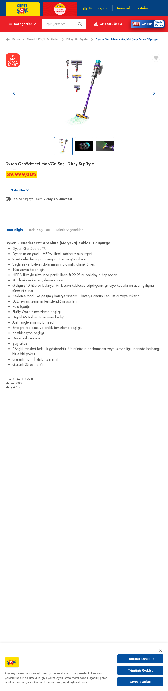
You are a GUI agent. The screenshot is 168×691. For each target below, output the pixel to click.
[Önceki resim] (14, 93)
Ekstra (18, 39)
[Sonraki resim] (154, 93)
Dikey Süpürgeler (79, 39)
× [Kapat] (160, 650)
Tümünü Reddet (140, 670)
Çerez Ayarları (140, 682)
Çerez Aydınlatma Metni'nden (67, 678)
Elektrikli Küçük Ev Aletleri (45, 39)
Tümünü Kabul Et (140, 659)
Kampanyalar (95, 8)
